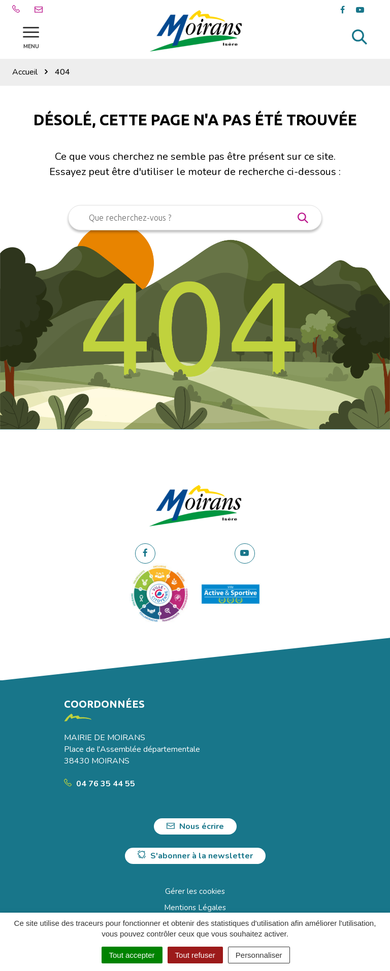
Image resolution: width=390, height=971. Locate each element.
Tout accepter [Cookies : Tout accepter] (132, 955)
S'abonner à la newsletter (195, 855)
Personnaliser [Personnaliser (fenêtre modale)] (259, 955)
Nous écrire (195, 826)
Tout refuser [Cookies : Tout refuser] (195, 955)
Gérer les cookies (195, 891)
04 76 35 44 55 (99, 783)
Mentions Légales (195, 908)
